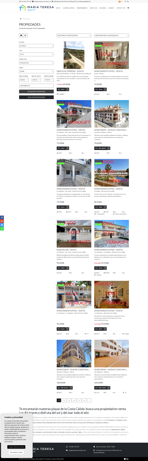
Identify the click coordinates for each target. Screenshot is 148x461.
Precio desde (23, 76)
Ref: (61, 89)
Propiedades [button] (82, 8)
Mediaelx (32, 459)
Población (23, 59)
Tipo (20, 50)
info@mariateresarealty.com (42, 1)
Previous (59, 55)
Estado (21, 42)
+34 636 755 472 (25, 1)
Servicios (93, 8)
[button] (74, 35)
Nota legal (39, 459)
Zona (21, 67)
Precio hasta (36, 76)
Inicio (58, 8)
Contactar (120, 8)
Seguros (103, 8)
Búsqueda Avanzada (36, 91)
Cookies (53, 459)
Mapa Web (60, 459)
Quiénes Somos (68, 8)
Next (88, 55)
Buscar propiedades (36, 97)
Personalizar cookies (16, 452)
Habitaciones (48, 76)
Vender (111, 8)
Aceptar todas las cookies (16, 447)
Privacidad (47, 459)
